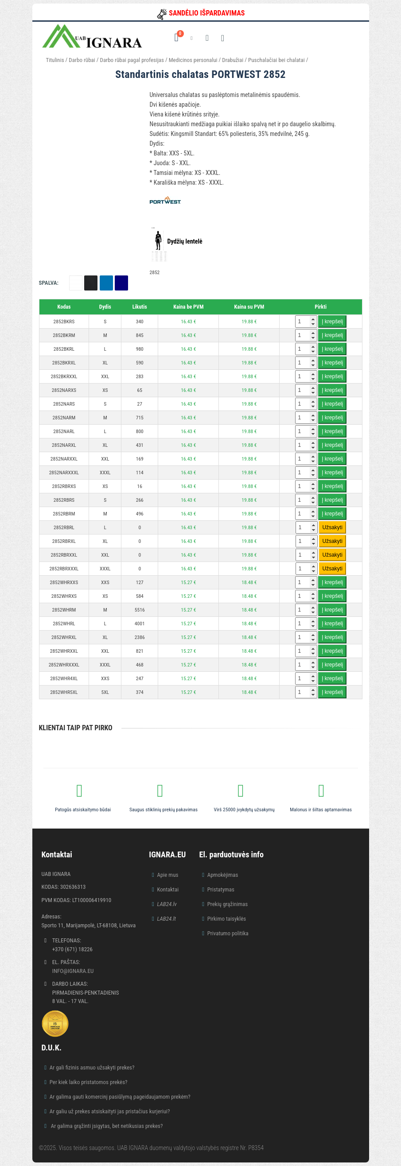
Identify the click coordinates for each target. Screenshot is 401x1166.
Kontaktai (168, 889)
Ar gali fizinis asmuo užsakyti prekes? (92, 1067)
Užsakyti (333, 527)
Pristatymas (220, 889)
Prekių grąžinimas (227, 904)
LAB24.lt (166, 918)
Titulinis (55, 60)
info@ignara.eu (73, 971)
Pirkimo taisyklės (226, 918)
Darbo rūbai (82, 60)
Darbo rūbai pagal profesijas (132, 60)
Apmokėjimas (222, 875)
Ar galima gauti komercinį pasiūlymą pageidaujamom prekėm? (120, 1096)
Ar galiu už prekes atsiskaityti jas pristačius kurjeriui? (110, 1111)
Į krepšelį (332, 321)
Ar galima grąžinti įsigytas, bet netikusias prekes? (106, 1126)
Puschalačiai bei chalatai (277, 60)
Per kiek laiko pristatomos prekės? (89, 1082)
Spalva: (48, 282)
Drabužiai (232, 60)
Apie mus (167, 875)
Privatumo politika (228, 933)
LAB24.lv (166, 904)
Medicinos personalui (193, 60)
